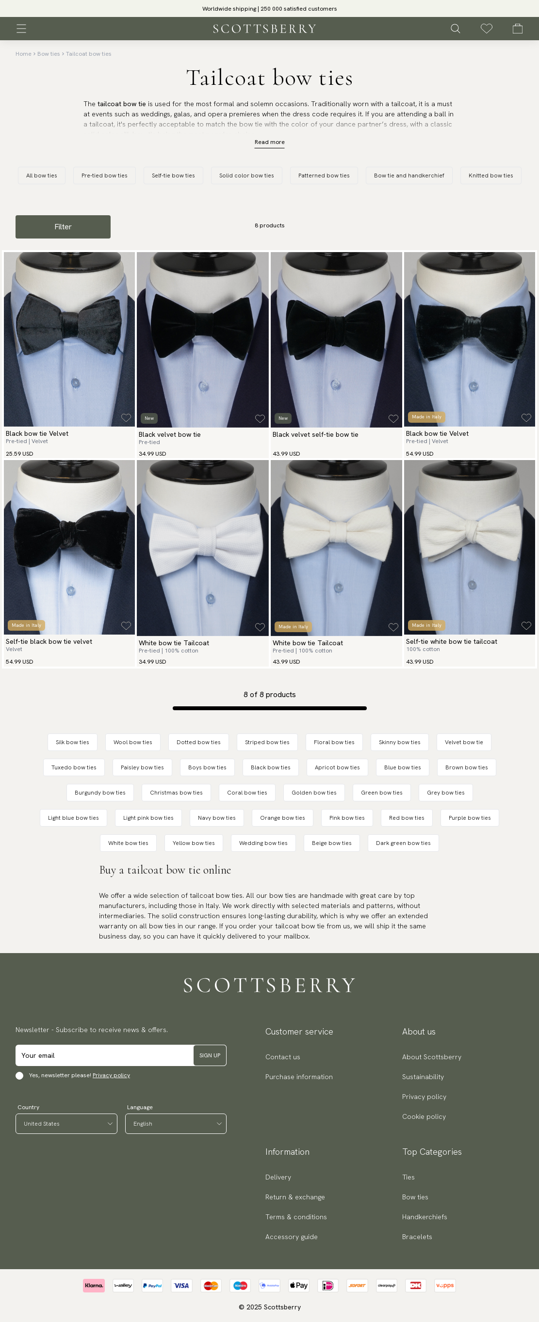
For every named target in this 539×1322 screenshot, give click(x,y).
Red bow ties (407, 818)
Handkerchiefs (424, 1216)
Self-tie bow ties (173, 175)
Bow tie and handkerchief (409, 175)
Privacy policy (111, 1075)
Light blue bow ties (73, 818)
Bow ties (48, 54)
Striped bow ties (267, 742)
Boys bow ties (207, 767)
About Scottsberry (431, 1056)
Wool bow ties (133, 742)
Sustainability (423, 1076)
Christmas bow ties (176, 792)
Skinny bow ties (400, 742)
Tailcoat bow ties (89, 54)
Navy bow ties (217, 818)
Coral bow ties (247, 792)
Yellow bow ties (194, 843)
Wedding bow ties (263, 843)
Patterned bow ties (324, 175)
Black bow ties (271, 767)
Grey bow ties (446, 792)
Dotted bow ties (199, 742)
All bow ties (41, 175)
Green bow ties (382, 792)
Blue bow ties (402, 767)
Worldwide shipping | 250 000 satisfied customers (269, 9)
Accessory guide (291, 1236)
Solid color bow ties (246, 175)
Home (24, 54)
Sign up (209, 1055)
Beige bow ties (332, 843)
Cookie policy (424, 1116)
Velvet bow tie (464, 742)
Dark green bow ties (403, 843)
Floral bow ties (334, 742)
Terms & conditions (296, 1216)
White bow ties (128, 843)
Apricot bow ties (337, 767)
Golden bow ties (314, 792)
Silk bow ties (72, 742)
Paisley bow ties (142, 767)
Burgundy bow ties (100, 792)
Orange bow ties (282, 818)
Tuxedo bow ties (74, 767)
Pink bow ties (347, 818)
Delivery (278, 1177)
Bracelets (417, 1236)
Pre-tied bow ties (105, 175)
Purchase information (299, 1076)
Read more (270, 142)
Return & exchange (295, 1197)
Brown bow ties (466, 767)
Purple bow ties (470, 818)
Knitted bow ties (491, 175)
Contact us (282, 1056)
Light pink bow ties (148, 818)
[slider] (269, 8)
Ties (408, 1177)
